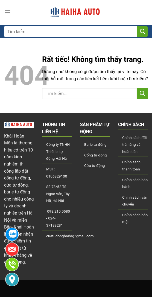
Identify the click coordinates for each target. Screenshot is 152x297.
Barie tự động (95, 144)
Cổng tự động (95, 155)
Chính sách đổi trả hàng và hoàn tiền (134, 144)
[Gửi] (142, 31)
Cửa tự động (94, 165)
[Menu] (7, 12)
